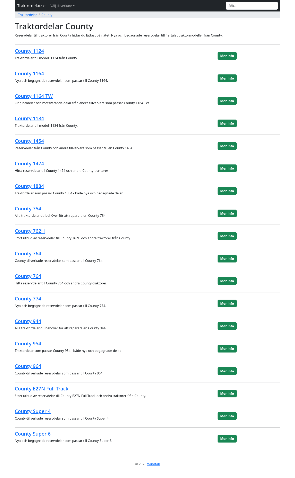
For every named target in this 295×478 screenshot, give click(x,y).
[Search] (252, 6)
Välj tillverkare (61, 5)
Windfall (153, 464)
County (46, 15)
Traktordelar (27, 15)
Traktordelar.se (31, 5)
